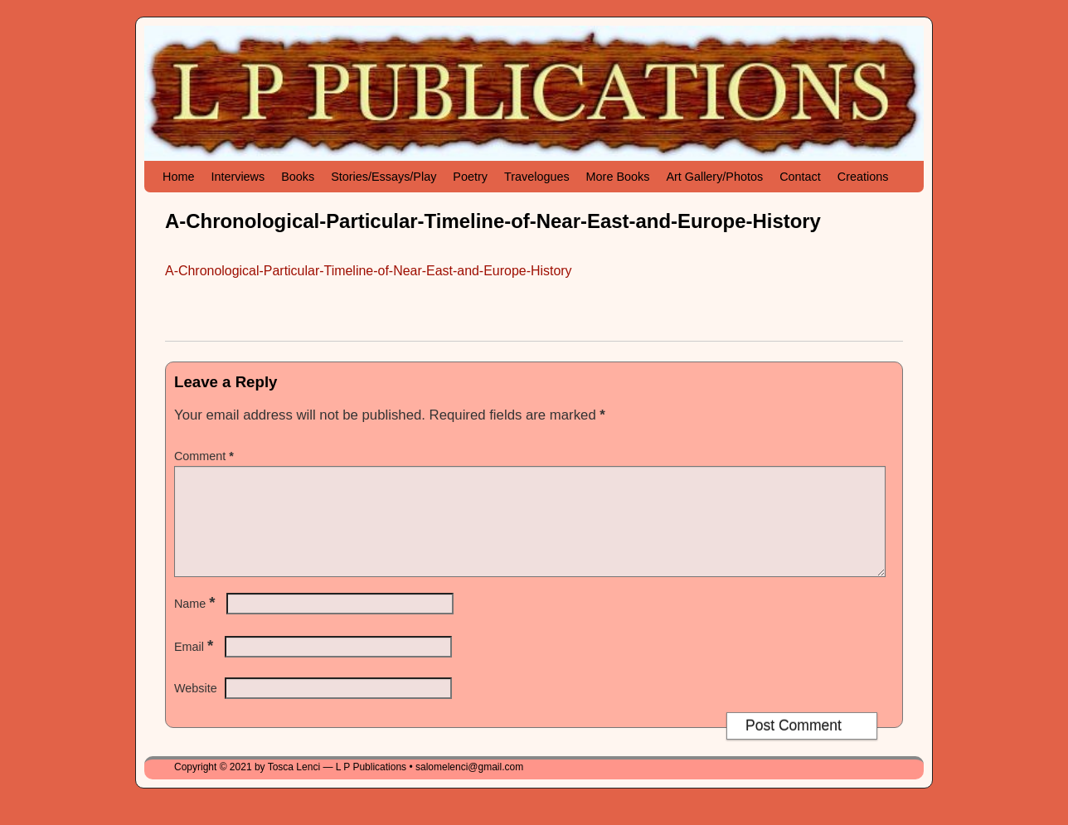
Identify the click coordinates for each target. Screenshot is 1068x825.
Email (195, 666)
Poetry (470, 176)
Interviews (238, 176)
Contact (800, 176)
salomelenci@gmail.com (469, 787)
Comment (205, 456)
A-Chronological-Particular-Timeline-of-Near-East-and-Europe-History (368, 271)
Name (196, 623)
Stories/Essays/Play (383, 176)
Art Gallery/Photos (714, 176)
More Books (618, 176)
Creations (863, 176)
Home (178, 176)
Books (297, 176)
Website (195, 708)
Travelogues (537, 176)
